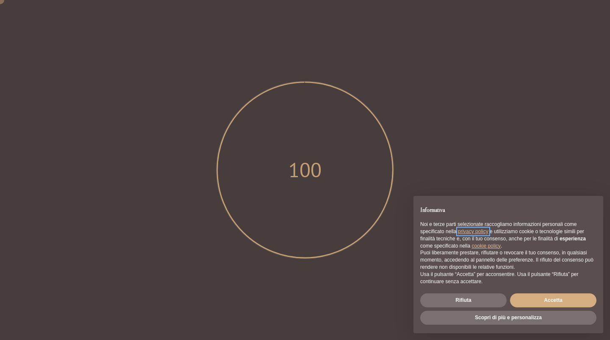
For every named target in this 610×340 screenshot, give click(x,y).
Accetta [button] (553, 300)
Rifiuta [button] (463, 300)
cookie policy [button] (486, 246)
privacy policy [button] (473, 231)
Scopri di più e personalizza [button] (508, 317)
